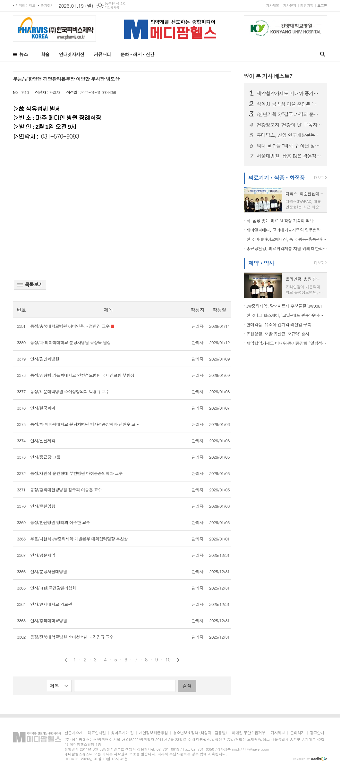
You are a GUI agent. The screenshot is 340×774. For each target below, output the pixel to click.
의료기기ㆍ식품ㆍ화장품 (276, 178)
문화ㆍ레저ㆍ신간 (137, 54)
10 (168, 659)
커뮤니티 (102, 54)
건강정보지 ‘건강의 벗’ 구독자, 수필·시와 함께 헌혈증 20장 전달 (289, 125)
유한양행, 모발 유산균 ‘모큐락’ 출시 (277, 334)
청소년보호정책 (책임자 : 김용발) (199, 732)
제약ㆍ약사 (261, 263)
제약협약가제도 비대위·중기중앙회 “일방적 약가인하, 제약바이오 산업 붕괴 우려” (289, 93)
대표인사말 (97, 732)
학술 (45, 54)
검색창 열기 (321, 54)
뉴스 (23, 54)
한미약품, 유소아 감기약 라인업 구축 (278, 324)
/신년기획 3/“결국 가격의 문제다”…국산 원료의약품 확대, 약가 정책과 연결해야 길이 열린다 (289, 114)
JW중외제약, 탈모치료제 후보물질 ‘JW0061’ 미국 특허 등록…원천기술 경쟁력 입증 (286, 306)
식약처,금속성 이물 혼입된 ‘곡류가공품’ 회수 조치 (289, 104)
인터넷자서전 (71, 54)
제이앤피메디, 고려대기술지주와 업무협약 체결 (286, 230)
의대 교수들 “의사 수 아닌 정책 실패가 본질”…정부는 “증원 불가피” (289, 145)
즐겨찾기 (47, 5)
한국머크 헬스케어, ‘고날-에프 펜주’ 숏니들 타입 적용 (286, 315)
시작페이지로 (25, 5)
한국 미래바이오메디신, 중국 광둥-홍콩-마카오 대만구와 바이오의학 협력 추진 (286, 239)
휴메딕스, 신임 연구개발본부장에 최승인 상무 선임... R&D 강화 (289, 135)
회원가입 (306, 5)
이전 (66, 660)
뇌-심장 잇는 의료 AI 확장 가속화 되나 (280, 220)
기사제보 (272, 5)
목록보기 (30, 284)
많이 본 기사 (268, 76)
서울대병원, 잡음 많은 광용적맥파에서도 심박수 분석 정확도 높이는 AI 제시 (289, 156)
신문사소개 (73, 732)
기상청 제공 (112, 7)
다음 (178, 660)
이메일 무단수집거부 (248, 732)
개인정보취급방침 (153, 732)
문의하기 (297, 732)
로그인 (322, 5)
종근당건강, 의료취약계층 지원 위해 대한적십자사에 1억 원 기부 (286, 248)
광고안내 (317, 732)
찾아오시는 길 (122, 732)
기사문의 (289, 5)
